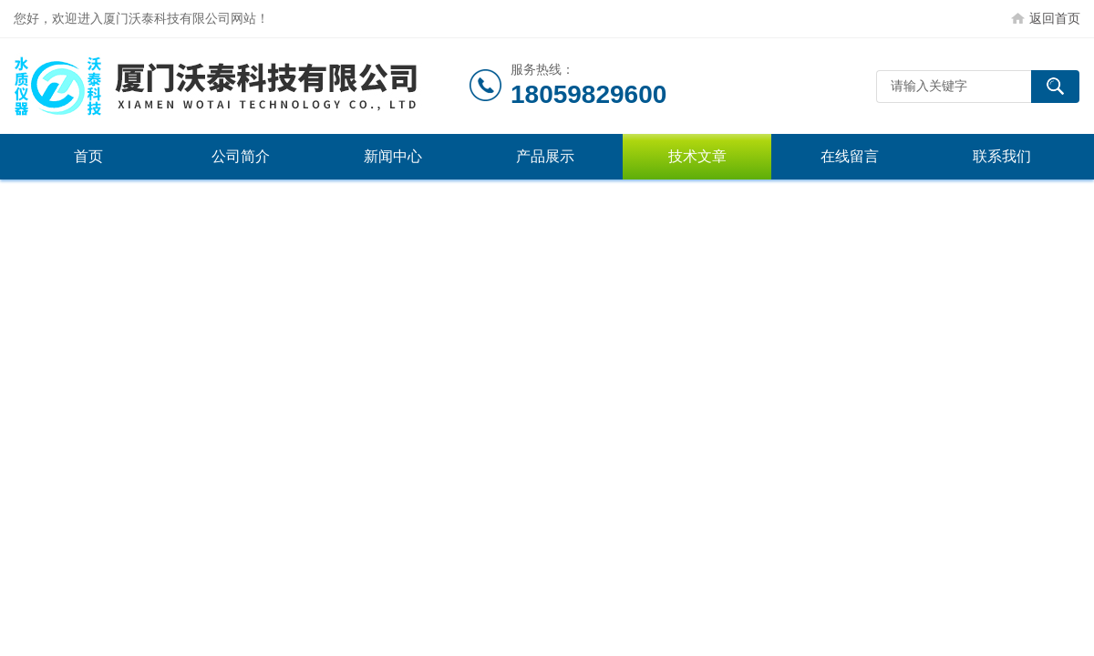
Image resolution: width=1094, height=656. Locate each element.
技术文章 (697, 156)
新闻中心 (393, 156)
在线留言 (849, 156)
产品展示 (545, 156)
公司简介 (241, 156)
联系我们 (1002, 156)
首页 (88, 156)
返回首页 (1054, 18)
